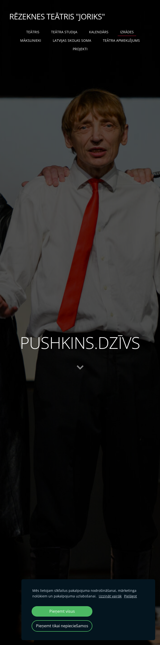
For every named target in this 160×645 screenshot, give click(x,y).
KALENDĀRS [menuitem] (98, 32)
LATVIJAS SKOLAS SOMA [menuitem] (72, 40)
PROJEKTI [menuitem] (80, 49)
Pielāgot (130, 596)
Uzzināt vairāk (110, 596)
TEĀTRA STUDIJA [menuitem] (64, 32)
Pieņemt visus (62, 611)
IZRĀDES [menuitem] (127, 32)
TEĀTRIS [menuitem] (32, 32)
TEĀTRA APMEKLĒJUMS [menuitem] (121, 40)
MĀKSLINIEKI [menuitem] (30, 40)
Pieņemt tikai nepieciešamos (62, 625)
